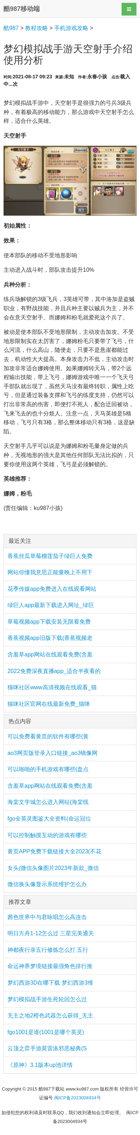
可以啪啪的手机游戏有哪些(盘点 (48, 769)
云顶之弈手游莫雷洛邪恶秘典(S (47, 1048)
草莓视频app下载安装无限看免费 (49, 622)
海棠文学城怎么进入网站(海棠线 (48, 802)
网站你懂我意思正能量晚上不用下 (50, 572)
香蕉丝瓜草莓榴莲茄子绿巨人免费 (50, 556)
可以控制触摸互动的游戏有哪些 (47, 835)
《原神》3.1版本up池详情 (40, 1065)
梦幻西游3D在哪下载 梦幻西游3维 (50, 983)
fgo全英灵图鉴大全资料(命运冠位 (49, 819)
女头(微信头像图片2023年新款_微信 (53, 868)
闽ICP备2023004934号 (77, 1097)
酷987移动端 (22, 8)
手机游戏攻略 (71, 28)
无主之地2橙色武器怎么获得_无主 (50, 1016)
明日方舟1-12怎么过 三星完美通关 (50, 933)
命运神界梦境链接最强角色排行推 (50, 966)
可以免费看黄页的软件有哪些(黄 (48, 736)
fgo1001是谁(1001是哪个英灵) (45, 1032)
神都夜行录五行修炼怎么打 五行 (47, 950)
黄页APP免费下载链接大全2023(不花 (54, 851)
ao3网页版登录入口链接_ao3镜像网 (52, 753)
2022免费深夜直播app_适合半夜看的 (54, 671)
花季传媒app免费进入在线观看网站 (51, 589)
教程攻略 (36, 28)
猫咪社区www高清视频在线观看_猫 (52, 687)
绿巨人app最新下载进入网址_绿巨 (50, 605)
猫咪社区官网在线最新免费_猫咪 (48, 704)
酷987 (11, 28)
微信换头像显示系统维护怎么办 (47, 884)
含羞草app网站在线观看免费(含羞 (50, 654)
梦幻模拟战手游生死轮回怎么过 (47, 999)
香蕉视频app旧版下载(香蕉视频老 (50, 638)
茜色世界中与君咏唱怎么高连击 (47, 917)
